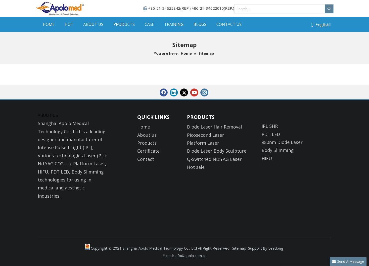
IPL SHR (270, 126)
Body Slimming (278, 150)
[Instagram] (204, 92)
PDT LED (271, 134)
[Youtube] (194, 92)
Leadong (275, 248)
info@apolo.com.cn (190, 255)
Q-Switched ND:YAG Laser (214, 159)
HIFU (267, 158)
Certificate (148, 151)
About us (147, 135)
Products (147, 143)
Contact (145, 159)
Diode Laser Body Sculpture (216, 151)
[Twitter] (184, 92)
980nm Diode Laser (282, 142)
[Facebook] (164, 92)
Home (143, 127)
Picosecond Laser (205, 135)
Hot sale (196, 167)
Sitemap (239, 248)
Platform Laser (203, 143)
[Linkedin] (174, 92)
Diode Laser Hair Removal (214, 127)
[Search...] (279, 8)
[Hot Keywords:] (329, 8)
